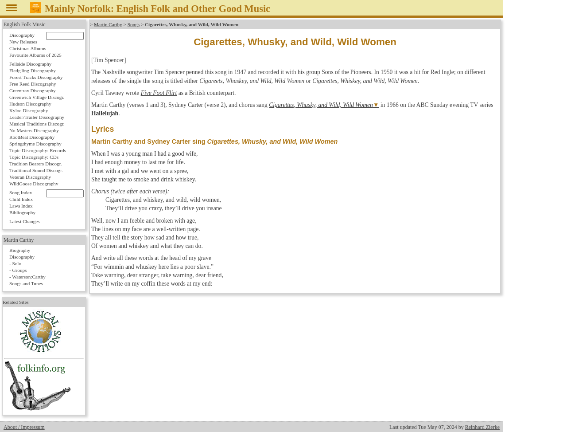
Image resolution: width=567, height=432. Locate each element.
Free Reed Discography (32, 83)
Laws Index (21, 205)
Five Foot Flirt (159, 93)
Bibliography (22, 212)
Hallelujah (104, 113)
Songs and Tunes (26, 283)
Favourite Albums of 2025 (35, 55)
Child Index (21, 199)
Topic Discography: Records (37, 150)
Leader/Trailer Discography (36, 117)
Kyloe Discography (28, 110)
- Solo (15, 263)
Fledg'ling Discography (32, 70)
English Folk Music (25, 24)
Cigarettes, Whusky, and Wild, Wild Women (321, 105)
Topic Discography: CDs (33, 157)
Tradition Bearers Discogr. (35, 163)
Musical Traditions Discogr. (37, 123)
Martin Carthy (108, 24)
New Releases (23, 41)
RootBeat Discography (31, 137)
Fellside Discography (30, 64)
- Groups (18, 270)
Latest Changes (24, 221)
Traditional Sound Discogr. (36, 170)
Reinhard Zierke (482, 427)
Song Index (20, 192)
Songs (134, 24)
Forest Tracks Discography (36, 77)
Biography (19, 250)
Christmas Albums (27, 48)
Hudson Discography (30, 103)
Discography (22, 35)
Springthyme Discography (35, 143)
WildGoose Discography (33, 183)
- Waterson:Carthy (27, 276)
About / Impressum (24, 427)
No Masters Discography (34, 130)
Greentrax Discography (32, 90)
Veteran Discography (30, 177)
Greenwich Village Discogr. (36, 97)
